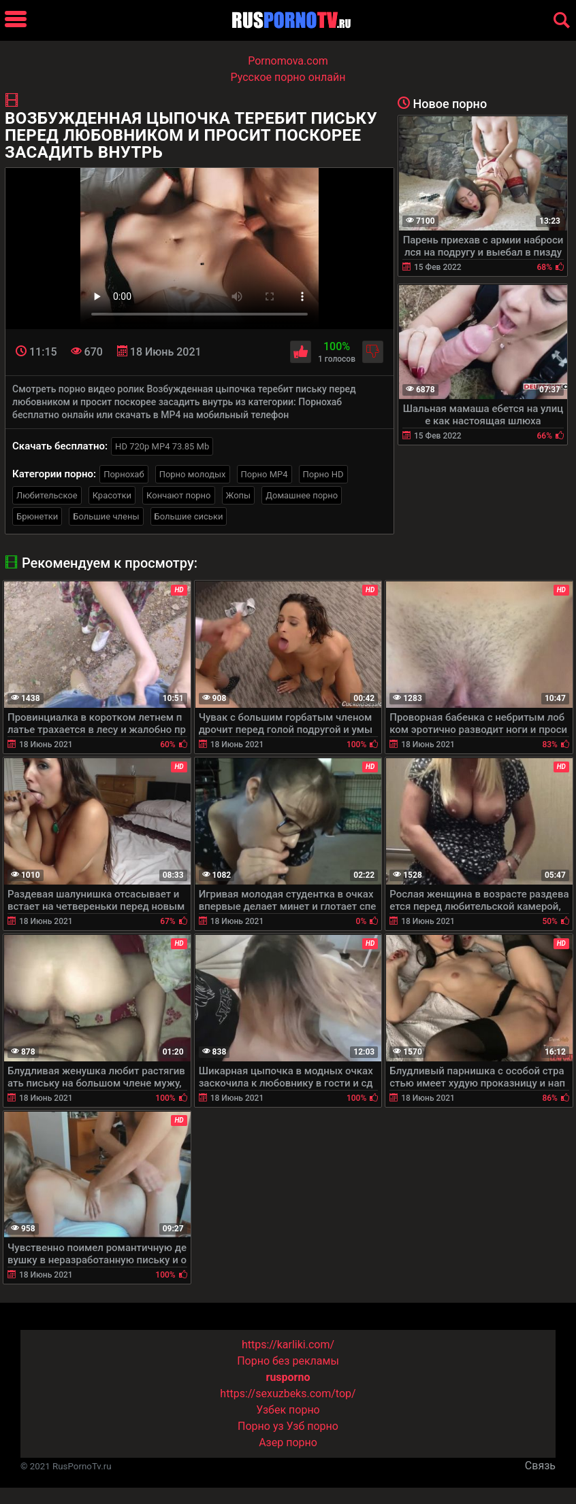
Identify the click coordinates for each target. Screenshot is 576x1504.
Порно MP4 (264, 474)
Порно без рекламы (288, 1360)
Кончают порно (178, 495)
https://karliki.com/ (288, 1344)
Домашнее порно (302, 495)
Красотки (112, 495)
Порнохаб (123, 474)
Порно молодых (192, 474)
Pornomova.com (288, 60)
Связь (540, 1465)
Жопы (238, 495)
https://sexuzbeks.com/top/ (287, 1393)
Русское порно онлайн (288, 77)
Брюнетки (37, 516)
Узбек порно (288, 1409)
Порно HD (323, 474)
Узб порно (312, 1426)
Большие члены (106, 516)
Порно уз (261, 1426)
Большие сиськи (189, 516)
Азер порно (288, 1442)
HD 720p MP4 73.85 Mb (162, 446)
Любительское (47, 495)
